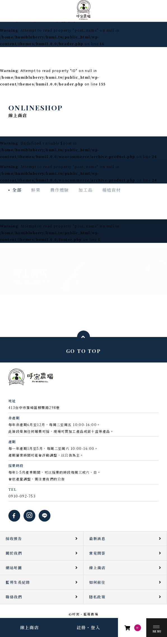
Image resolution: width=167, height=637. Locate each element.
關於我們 (14, 553)
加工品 (85, 190)
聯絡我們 (14, 596)
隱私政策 (97, 596)
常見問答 (97, 553)
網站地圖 (14, 567)
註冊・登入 (88, 627)
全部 (17, 190)
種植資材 (111, 190)
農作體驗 (59, 190)
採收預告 (14, 538)
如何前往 (97, 582)
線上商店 (29, 627)
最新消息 (97, 538)
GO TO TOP (83, 350)
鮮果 (36, 190)
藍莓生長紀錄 (18, 582)
